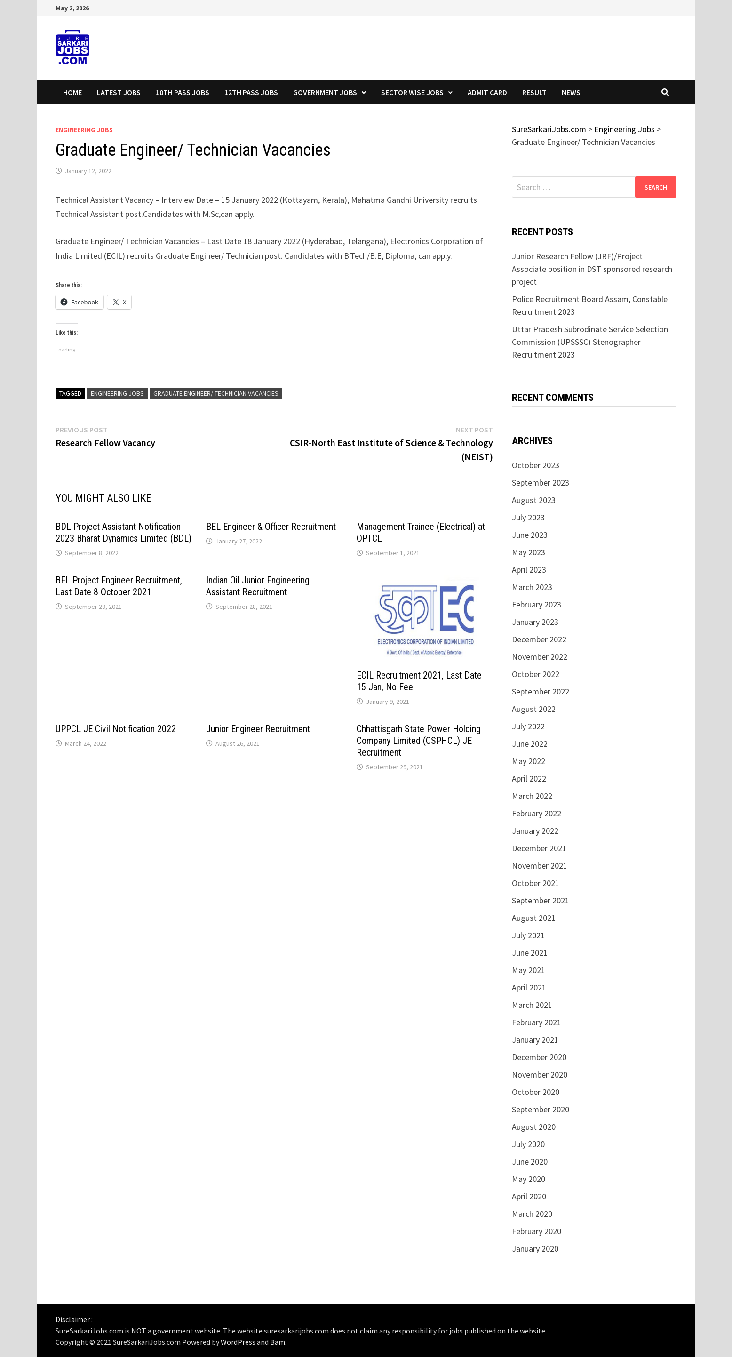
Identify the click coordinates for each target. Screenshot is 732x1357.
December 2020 (539, 1057)
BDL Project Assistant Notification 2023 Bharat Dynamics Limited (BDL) (123, 532)
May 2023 (528, 552)
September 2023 (540, 482)
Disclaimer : (74, 1319)
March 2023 (532, 587)
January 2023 (535, 621)
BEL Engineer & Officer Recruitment (271, 526)
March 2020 (532, 1213)
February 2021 (536, 1022)
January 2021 (535, 1039)
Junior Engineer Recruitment (258, 728)
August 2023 (534, 500)
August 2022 (534, 708)
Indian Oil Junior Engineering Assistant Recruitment (258, 586)
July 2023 (528, 517)
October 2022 (535, 674)
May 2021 (528, 970)
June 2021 (530, 952)
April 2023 (529, 569)
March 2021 (532, 1004)
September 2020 (540, 1109)
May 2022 (528, 761)
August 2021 (534, 917)
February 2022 (536, 813)
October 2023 (535, 465)
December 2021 (539, 848)
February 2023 (536, 604)
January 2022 (535, 830)
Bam (277, 1342)
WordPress (238, 1342)
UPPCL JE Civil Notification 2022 (116, 728)
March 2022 (532, 795)
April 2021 (529, 987)
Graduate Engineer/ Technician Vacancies (215, 393)
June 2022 (530, 743)
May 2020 (528, 1178)
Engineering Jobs (84, 130)
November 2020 (539, 1074)
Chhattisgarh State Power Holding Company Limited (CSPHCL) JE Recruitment (419, 740)
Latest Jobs (119, 92)
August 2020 (534, 1126)
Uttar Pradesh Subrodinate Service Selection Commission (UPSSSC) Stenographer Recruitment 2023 (590, 342)
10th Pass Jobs (182, 92)
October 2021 (535, 883)
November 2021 (539, 865)
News (571, 92)
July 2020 (528, 1144)
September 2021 (540, 900)
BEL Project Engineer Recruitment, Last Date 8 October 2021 (119, 586)
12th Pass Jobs (251, 92)
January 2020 (535, 1248)
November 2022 (539, 656)
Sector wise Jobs (412, 92)
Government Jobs (325, 92)
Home (72, 92)
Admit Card (487, 92)
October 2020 (535, 1091)
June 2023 (530, 534)
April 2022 (529, 778)
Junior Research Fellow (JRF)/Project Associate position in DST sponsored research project (592, 269)
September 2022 (540, 691)
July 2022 (528, 726)
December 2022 (539, 639)
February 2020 (536, 1231)
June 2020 (530, 1161)
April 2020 (529, 1196)
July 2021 (528, 935)
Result (534, 92)
